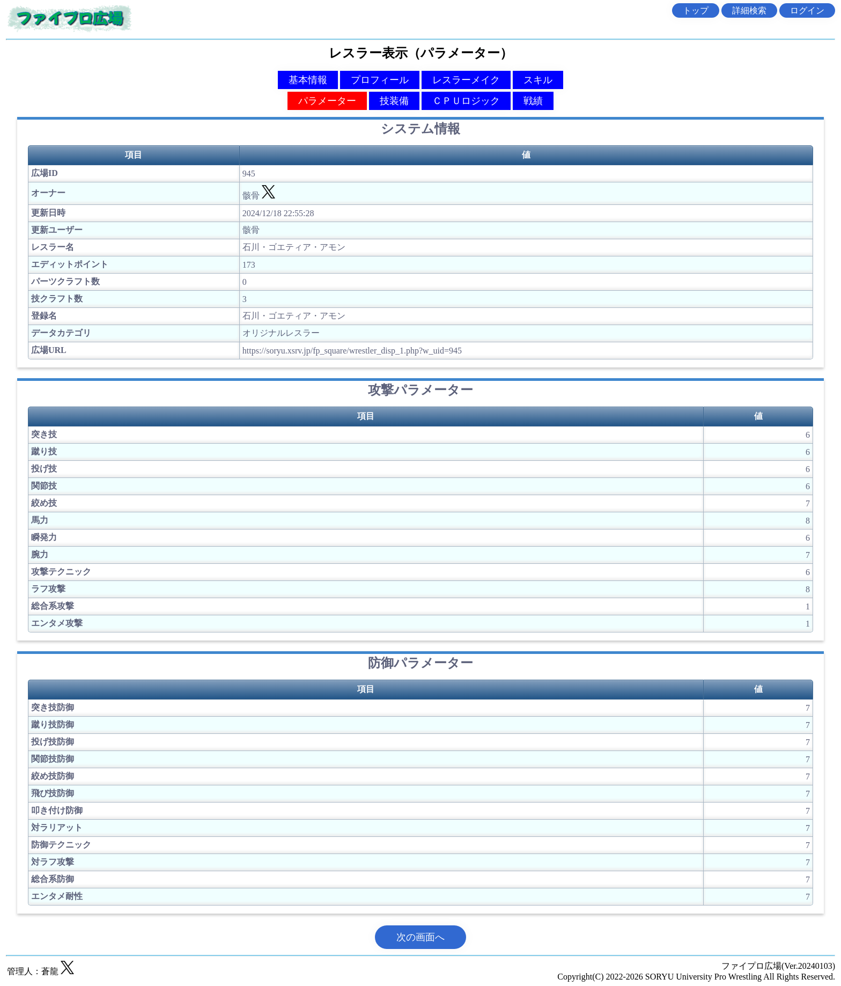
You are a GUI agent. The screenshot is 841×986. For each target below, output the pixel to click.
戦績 (533, 100)
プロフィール (380, 80)
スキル (537, 80)
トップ (696, 10)
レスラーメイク (466, 80)
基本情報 (308, 80)
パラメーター (327, 100)
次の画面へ (420, 937)
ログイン (807, 10)
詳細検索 (749, 10)
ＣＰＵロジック (466, 100)
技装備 (394, 100)
